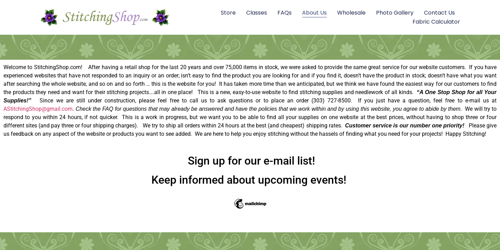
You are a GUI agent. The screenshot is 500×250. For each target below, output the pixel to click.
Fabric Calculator (436, 22)
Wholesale (351, 13)
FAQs (284, 13)
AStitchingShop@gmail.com (38, 109)
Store (228, 13)
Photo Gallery (395, 13)
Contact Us (439, 13)
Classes (256, 13)
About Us (314, 13)
